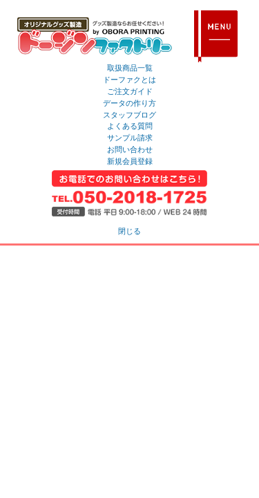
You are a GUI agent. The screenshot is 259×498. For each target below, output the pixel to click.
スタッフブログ (129, 115)
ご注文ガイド (130, 91)
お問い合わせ (130, 149)
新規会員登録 (130, 161)
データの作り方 (129, 103)
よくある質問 (130, 126)
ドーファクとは (129, 79)
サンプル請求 (130, 137)
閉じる (129, 231)
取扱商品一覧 (130, 68)
